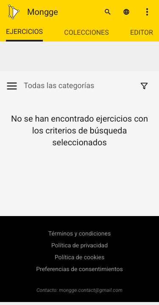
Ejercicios (24, 32)
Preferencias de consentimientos (79, 269)
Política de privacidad (79, 245)
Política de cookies (79, 257)
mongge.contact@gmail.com (91, 290)
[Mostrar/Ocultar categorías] (15, 86)
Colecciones (86, 32)
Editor (141, 32)
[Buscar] (108, 12)
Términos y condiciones (79, 233)
